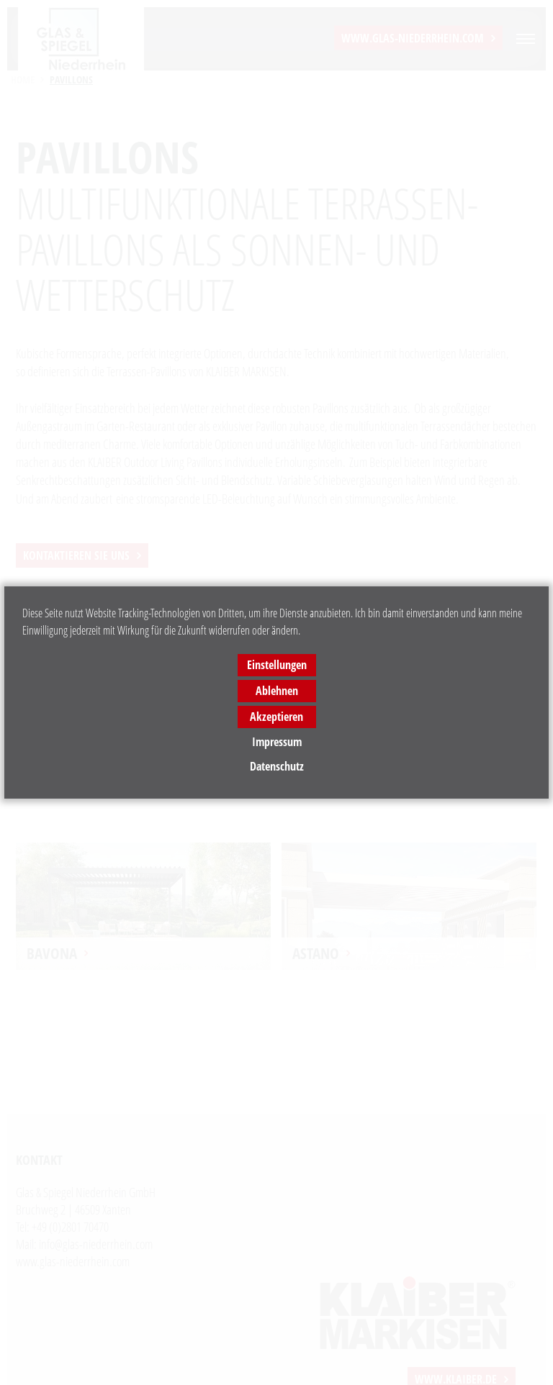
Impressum (277, 742)
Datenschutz (277, 766)
